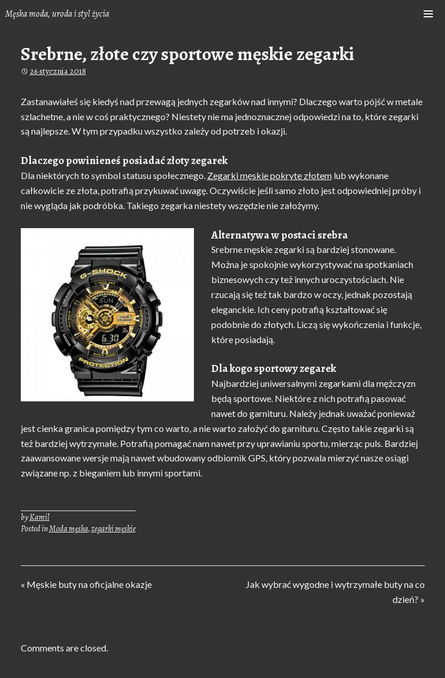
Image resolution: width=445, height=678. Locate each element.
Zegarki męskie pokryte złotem (269, 175)
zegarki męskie (113, 528)
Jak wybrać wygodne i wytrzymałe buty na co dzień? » (335, 590)
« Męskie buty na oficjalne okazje (86, 585)
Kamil (39, 517)
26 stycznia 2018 (58, 71)
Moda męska (68, 528)
